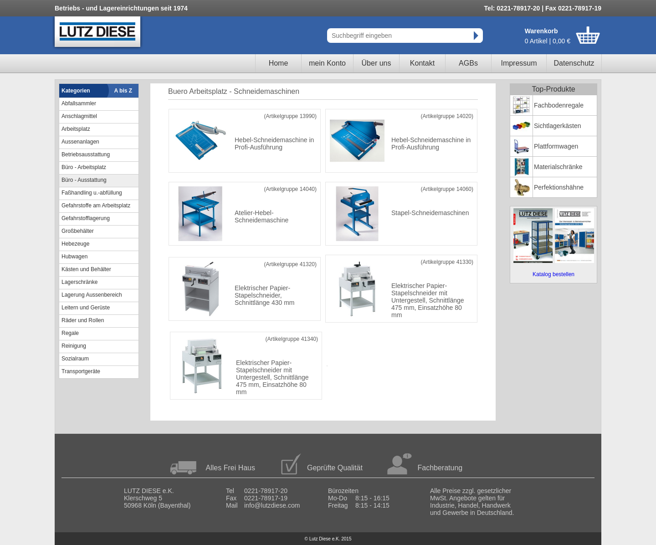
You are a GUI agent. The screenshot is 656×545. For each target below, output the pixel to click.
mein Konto (327, 63)
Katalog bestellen (553, 274)
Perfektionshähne (559, 187)
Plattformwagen (556, 146)
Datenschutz (574, 63)
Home (278, 63)
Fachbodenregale (559, 105)
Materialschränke (558, 166)
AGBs (468, 63)
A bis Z (123, 90)
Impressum (519, 63)
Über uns (376, 63)
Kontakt (422, 63)
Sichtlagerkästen (557, 125)
